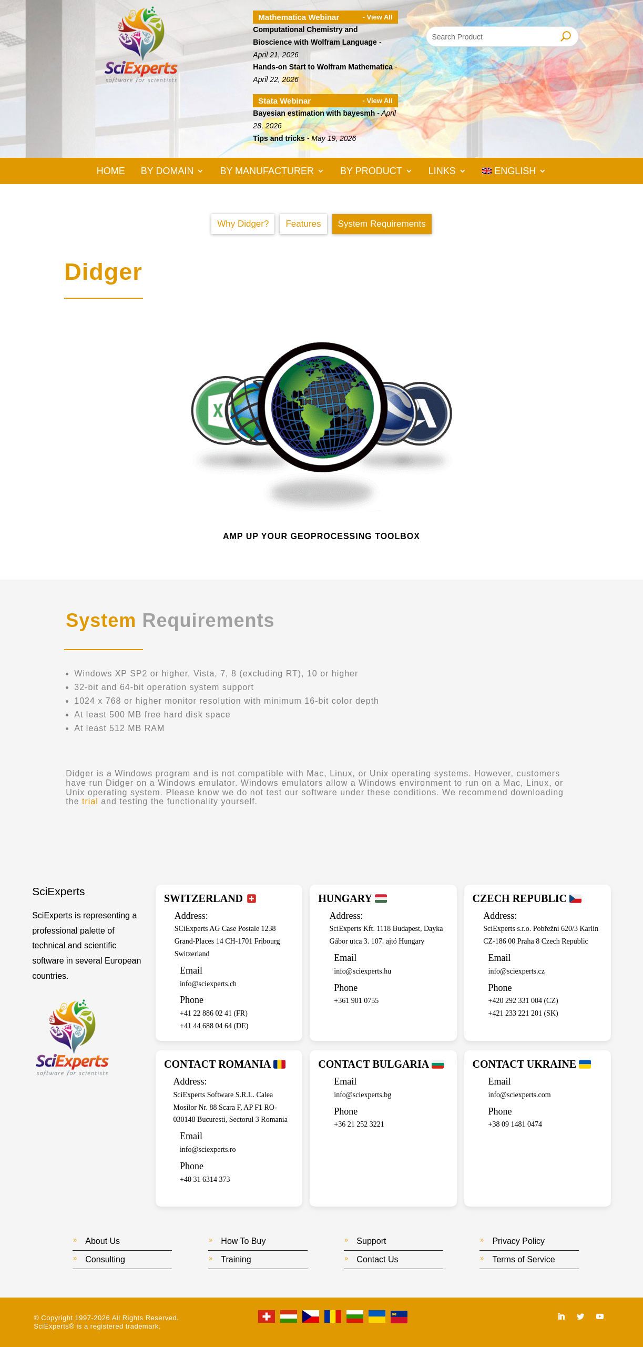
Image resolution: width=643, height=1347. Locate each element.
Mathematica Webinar (298, 17)
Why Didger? (243, 224)
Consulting (105, 1259)
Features (303, 224)
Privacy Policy (518, 1241)
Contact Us (377, 1259)
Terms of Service (523, 1259)
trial (90, 801)
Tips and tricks (279, 138)
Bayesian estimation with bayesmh (314, 113)
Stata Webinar (284, 100)
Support (371, 1241)
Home (111, 171)
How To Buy (243, 1241)
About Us (102, 1241)
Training (236, 1259)
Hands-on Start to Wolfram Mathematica (323, 67)
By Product (371, 171)
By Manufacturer (267, 171)
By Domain (167, 171)
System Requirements (382, 224)
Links (442, 171)
